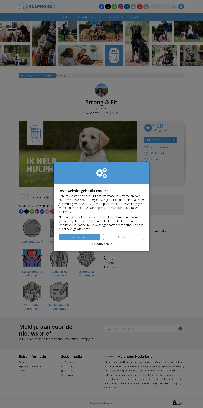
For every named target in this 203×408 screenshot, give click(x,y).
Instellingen (123, 237)
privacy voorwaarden (111, 208)
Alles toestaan (79, 237)
